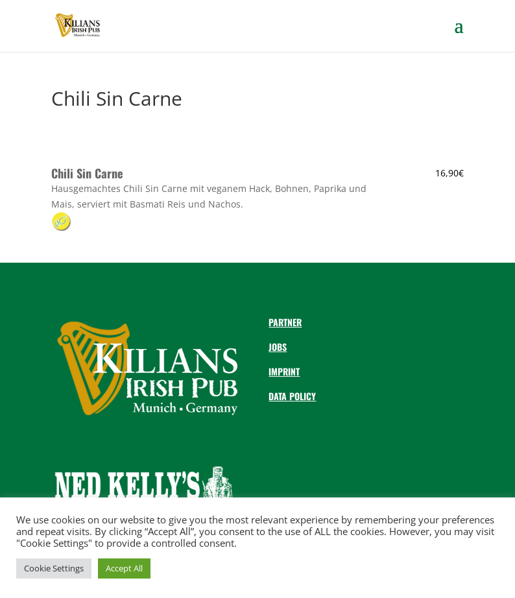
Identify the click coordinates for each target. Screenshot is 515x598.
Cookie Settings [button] (54, 568)
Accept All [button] (124, 568)
